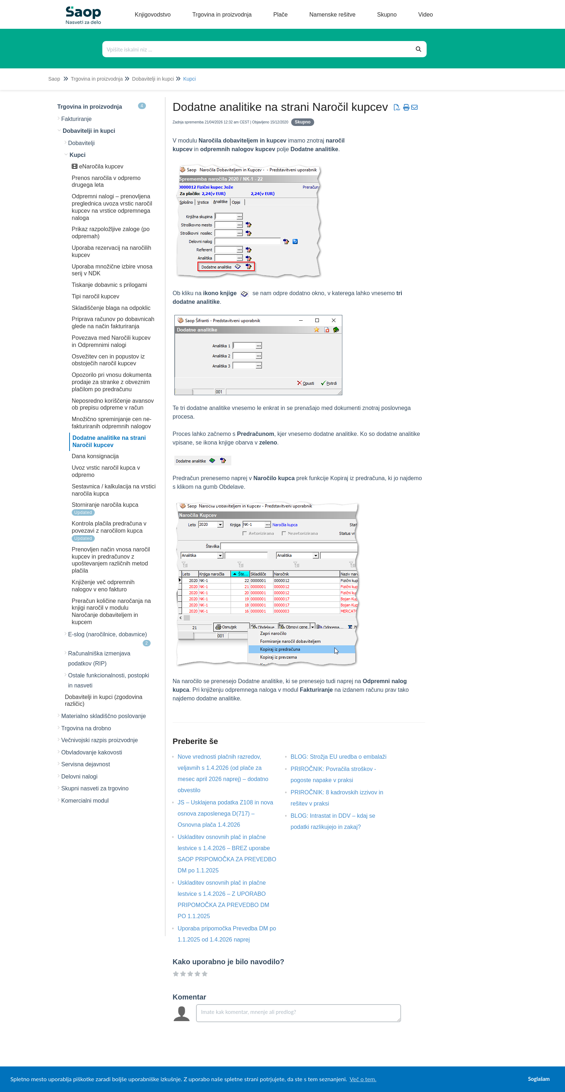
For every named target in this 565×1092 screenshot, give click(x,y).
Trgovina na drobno (86, 728)
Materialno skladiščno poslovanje (103, 716)
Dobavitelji (81, 143)
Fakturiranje (76, 119)
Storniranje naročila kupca (105, 505)
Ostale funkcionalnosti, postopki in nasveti (108, 680)
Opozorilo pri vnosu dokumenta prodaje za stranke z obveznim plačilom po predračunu (111, 382)
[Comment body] (298, 1013)
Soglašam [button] (539, 1079)
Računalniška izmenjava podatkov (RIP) (99, 658)
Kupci (189, 79)
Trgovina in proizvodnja (97, 79)
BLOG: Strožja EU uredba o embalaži (344, 757)
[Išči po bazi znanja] (256, 49)
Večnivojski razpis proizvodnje (99, 740)
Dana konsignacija (95, 456)
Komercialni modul (85, 801)
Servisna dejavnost (85, 764)
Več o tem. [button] (363, 1078)
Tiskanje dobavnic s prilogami (109, 285)
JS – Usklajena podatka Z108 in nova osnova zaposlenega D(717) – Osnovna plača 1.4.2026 (225, 813)
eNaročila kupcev (97, 166)
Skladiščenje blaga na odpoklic (111, 308)
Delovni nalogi (79, 776)
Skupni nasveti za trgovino (95, 788)
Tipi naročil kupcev (95, 296)
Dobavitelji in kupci (153, 79)
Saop (54, 79)
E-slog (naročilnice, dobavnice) (109, 639)
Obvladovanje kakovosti (91, 752)
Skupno (303, 122)
